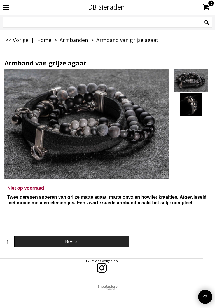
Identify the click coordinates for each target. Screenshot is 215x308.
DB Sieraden (106, 7)
